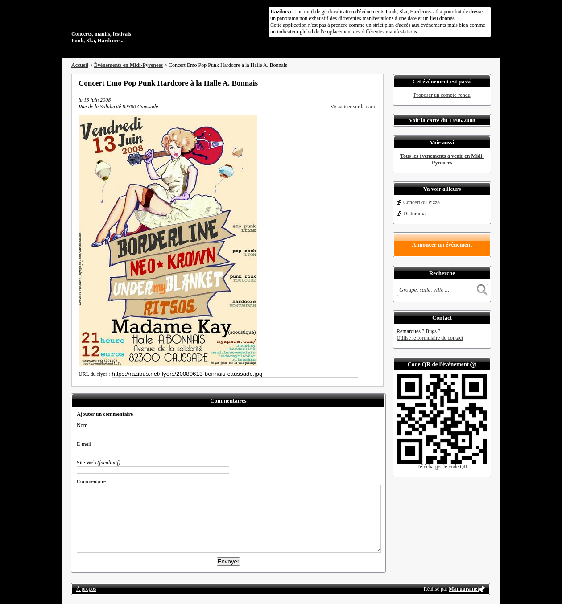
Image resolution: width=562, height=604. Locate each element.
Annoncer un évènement (442, 244)
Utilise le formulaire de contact (430, 338)
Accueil (79, 65)
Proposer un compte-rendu (441, 95)
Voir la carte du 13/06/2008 (442, 120)
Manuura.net (464, 589)
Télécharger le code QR (442, 467)
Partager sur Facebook (337, 82)
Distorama (414, 213)
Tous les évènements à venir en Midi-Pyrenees (442, 159)
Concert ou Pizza (421, 202)
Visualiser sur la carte (353, 106)
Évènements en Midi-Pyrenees (128, 65)
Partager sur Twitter (349, 82)
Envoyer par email (361, 82)
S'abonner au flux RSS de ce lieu (373, 82)
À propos (86, 589)
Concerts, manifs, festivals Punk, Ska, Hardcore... (129, 24)
